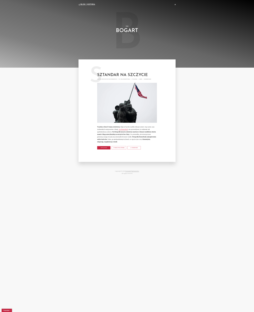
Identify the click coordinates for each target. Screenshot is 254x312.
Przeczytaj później (118, 147)
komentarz (147, 79)
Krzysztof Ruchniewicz (109, 79)
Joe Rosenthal (123, 129)
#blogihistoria (125, 79)
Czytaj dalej (103, 147)
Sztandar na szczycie (122, 75)
